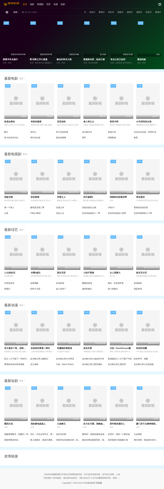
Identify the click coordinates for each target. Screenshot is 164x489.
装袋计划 (112, 132)
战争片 (130, 12)
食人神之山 (88, 121)
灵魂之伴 (60, 207)
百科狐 (99, 483)
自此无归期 (61, 434)
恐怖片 (120, 12)
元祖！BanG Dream (65, 364)
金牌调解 (34, 283)
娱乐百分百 (141, 272)
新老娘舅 (138, 283)
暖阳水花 (8, 423)
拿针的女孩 (35, 137)
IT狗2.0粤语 (35, 213)
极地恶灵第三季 (37, 207)
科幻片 (111, 12)
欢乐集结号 (87, 132)
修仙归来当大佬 (64, 59)
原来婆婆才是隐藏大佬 (118, 440)
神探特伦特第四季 (118, 197)
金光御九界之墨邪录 (117, 364)
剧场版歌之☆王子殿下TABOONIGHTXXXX (121, 359)
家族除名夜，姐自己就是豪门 (97, 59)
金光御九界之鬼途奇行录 (93, 359)
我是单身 (138, 289)
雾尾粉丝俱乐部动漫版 (14, 364)
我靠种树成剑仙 (11, 440)
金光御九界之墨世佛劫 (92, 364)
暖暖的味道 (87, 283)
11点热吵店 (9, 272)
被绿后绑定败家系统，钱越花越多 (95, 440)
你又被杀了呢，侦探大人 (16, 348)
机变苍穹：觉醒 (141, 359)
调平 (84, 137)
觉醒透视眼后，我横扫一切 (16, 434)
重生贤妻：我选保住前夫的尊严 (147, 440)
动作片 (92, 12)
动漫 (56, 4)
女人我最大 (115, 272)
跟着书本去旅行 (10, 59)
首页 (25, 4)
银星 (136, 137)
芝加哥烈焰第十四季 (117, 213)
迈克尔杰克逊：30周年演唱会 (147, 132)
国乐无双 (61, 272)
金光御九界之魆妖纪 (39, 359)
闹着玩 (7, 289)
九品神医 (138, 434)
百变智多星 (9, 283)
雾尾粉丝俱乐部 (141, 207)
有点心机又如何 (117, 59)
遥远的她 (141, 59)
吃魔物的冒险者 (64, 348)
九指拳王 (61, 423)
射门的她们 (113, 289)
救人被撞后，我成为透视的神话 (43, 440)
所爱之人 (61, 197)
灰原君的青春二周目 (40, 348)
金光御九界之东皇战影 (144, 364)
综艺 (48, 4)
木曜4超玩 (35, 272)
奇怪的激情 (36, 121)
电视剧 (40, 4)
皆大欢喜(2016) (11, 137)
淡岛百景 (87, 348)
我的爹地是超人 (38, 423)
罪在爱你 (140, 197)
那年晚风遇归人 (117, 423)
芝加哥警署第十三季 (143, 213)
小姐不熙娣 (88, 272)
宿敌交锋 (8, 197)
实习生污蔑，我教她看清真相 (97, 423)
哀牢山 (33, 132)
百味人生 (60, 213)
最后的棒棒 (61, 137)
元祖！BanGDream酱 (120, 348)
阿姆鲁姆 (112, 137)
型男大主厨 (35, 289)
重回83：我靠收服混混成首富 (95, 434)
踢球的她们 (87, 289)
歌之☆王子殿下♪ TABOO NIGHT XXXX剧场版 (17, 359)
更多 (22, 78)
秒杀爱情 (35, 197)
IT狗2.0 (111, 207)
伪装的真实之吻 (89, 207)
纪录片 (149, 12)
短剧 (63, 4)
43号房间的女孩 (143, 121)
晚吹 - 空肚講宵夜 (116, 283)
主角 (6, 213)
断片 (6, 132)
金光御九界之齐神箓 (65, 359)
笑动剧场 (60, 283)
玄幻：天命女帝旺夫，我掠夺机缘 (43, 434)
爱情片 (102, 12)
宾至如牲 (61, 121)
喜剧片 (139, 12)
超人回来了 (61, 289)
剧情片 (158, 12)
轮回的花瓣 (141, 348)
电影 (32, 4)
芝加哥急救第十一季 (91, 213)
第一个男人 (9, 207)
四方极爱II (88, 197)
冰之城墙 (34, 364)
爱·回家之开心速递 (38, 59)
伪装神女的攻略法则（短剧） (69, 440)
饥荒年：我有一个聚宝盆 (119, 434)
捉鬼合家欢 (9, 121)
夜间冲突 (114, 121)
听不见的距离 (62, 132)
